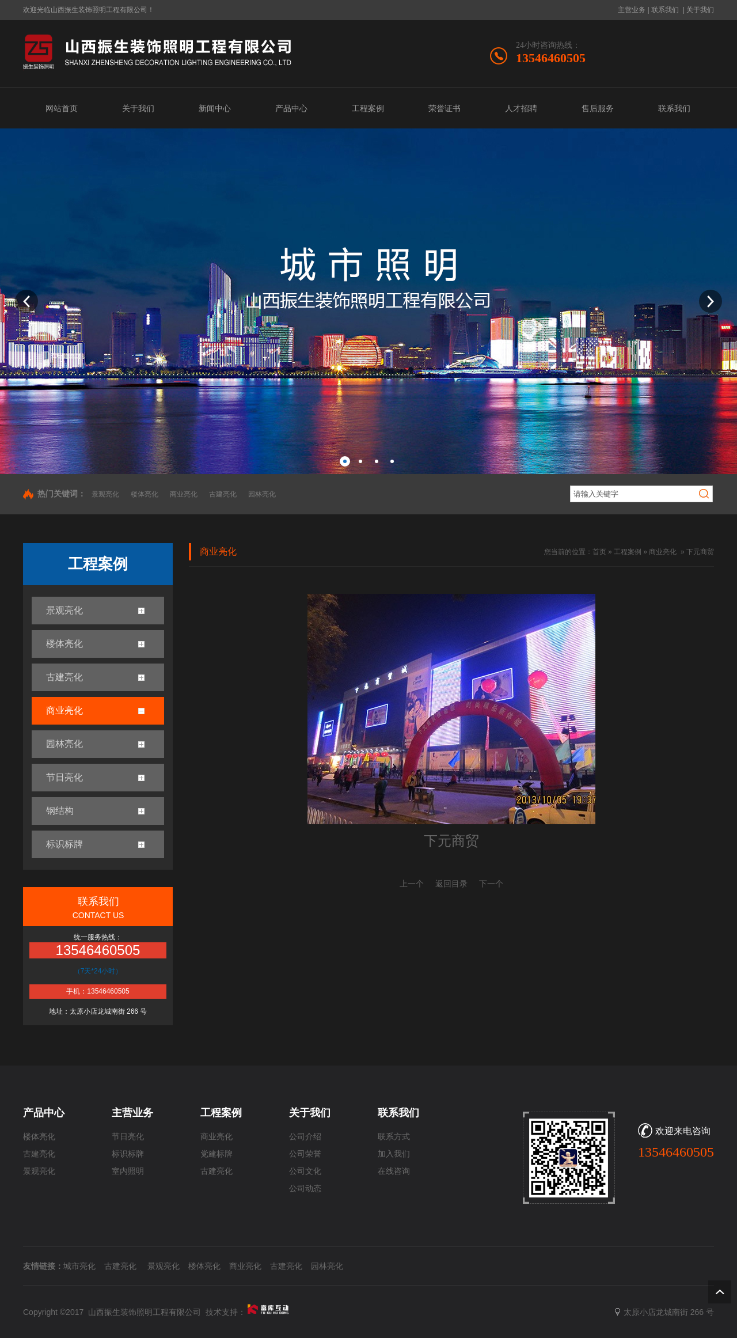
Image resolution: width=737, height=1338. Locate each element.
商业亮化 (183, 494)
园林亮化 (262, 494)
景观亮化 (105, 494)
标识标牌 (128, 1154)
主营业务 (631, 10)
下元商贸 (700, 552)
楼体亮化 (144, 494)
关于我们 (700, 10)
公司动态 (305, 1188)
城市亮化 (79, 1266)
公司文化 (305, 1171)
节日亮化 (128, 1136)
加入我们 (394, 1154)
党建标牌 (216, 1154)
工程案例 (627, 552)
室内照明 (128, 1171)
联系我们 (665, 10)
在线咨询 (394, 1171)
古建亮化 (223, 494)
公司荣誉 (305, 1154)
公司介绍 (305, 1136)
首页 (599, 552)
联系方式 (394, 1136)
